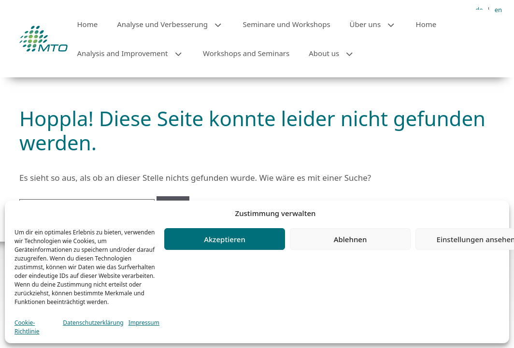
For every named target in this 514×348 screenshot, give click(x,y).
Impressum (143, 323)
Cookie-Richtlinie (27, 327)
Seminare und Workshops (286, 24)
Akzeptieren (224, 239)
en (498, 9)
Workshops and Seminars (246, 53)
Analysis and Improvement (135, 53)
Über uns (378, 24)
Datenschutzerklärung (93, 323)
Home (87, 24)
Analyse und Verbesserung (175, 24)
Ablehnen (350, 239)
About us (336, 53)
